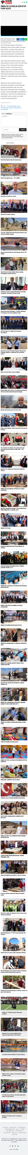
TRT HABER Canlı (10, 1131)
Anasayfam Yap (12, 1127)
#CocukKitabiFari (4, 109)
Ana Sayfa (5, 1127)
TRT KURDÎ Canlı (19, 1131)
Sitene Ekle (14, 1134)
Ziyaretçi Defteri (22, 1132)
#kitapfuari (11, 108)
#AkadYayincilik (17, 108)
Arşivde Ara (14, 1132)
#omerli (18, 106)
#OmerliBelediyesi (5, 108)
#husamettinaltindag (11, 106)
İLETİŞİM (22, 1129)
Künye (17, 1129)
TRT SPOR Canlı (7, 1132)
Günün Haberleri (21, 1127)
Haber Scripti (13, 1149)
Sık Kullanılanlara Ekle (10, 1129)
